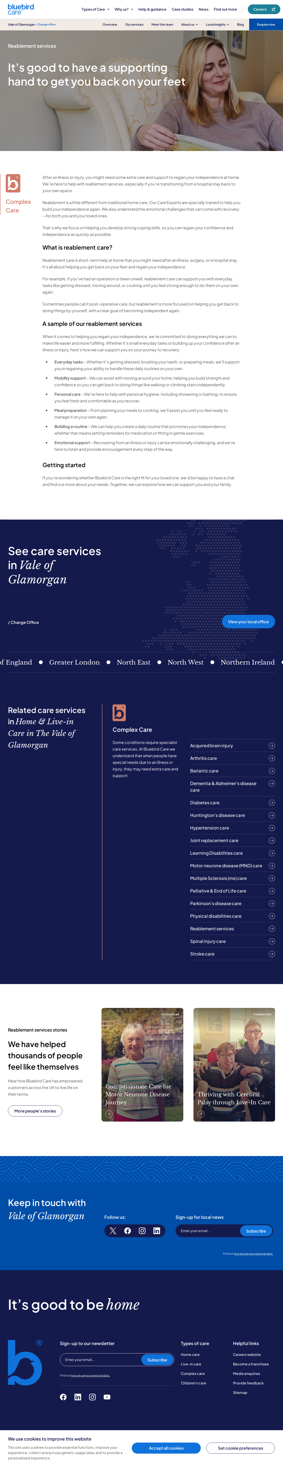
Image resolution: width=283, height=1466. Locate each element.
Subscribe (256, 1230)
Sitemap (240, 1392)
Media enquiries (246, 1373)
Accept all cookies (166, 1448)
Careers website (247, 1354)
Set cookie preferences (240, 1448)
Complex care (193, 1373)
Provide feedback (248, 1383)
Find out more (225, 9)
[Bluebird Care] (21, 12)
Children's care (193, 1383)
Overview (110, 24)
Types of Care (95, 9)
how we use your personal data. (253, 1253)
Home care (190, 1354)
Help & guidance (152, 9)
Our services (134, 24)
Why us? (124, 9)
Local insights (217, 24)
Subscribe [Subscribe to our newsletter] (157, 1359)
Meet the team (162, 24)
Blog (240, 24)
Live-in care (191, 1364)
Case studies (182, 9)
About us (189, 24)
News (203, 9)
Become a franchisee (251, 1364)
